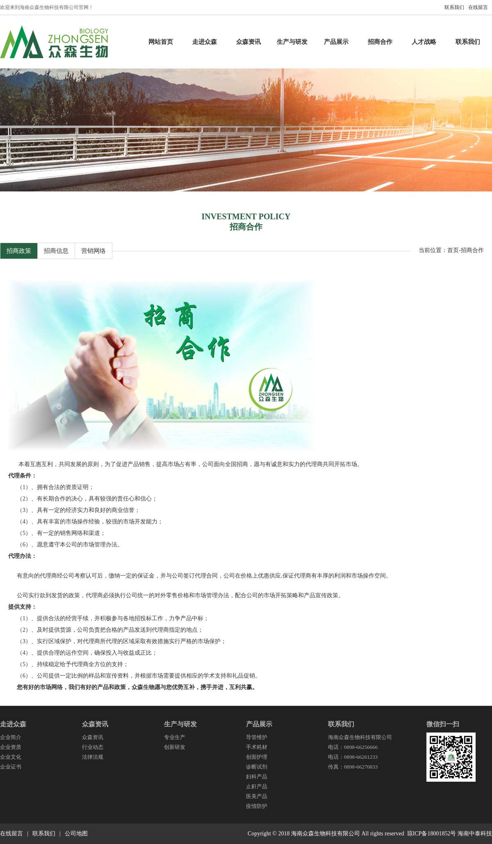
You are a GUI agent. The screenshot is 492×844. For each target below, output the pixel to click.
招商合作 (380, 42)
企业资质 (10, 747)
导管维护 (256, 737)
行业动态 (92, 747)
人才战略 (424, 42)
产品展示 (336, 42)
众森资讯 (248, 42)
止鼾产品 (256, 786)
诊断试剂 (256, 767)
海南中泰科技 (475, 833)
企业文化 (10, 757)
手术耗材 (256, 747)
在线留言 (478, 7)
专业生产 (174, 737)
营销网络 (93, 251)
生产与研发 (292, 42)
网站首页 (160, 42)
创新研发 (174, 747)
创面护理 (256, 757)
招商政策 (19, 251)
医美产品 (256, 796)
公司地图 (76, 833)
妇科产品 (256, 776)
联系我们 (454, 7)
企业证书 (10, 767)
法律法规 (92, 757)
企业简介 (10, 737)
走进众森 (204, 42)
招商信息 (56, 251)
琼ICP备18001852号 (431, 833)
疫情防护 (256, 806)
